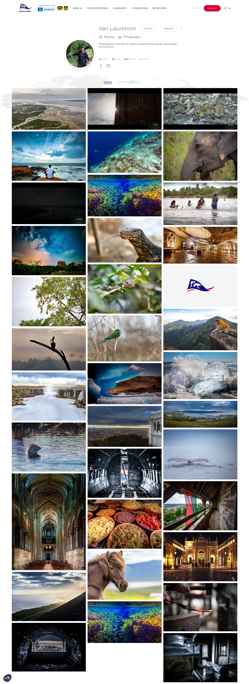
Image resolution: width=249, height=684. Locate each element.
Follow (148, 28)
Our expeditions (97, 8)
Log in (197, 8)
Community (120, 8)
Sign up (212, 8)
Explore (159, 8)
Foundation (139, 8)
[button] (7, 678)
